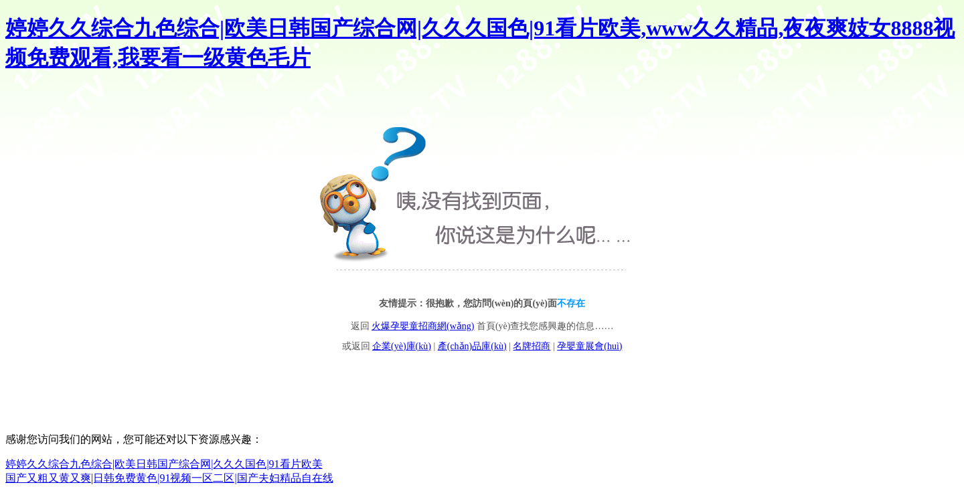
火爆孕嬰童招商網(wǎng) (423, 326)
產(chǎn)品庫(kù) (472, 346)
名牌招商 (531, 346)
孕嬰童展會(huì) (589, 346)
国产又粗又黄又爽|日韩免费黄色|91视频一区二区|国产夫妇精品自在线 (169, 478)
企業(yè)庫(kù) (401, 346)
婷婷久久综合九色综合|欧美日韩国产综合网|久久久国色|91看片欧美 (164, 464)
